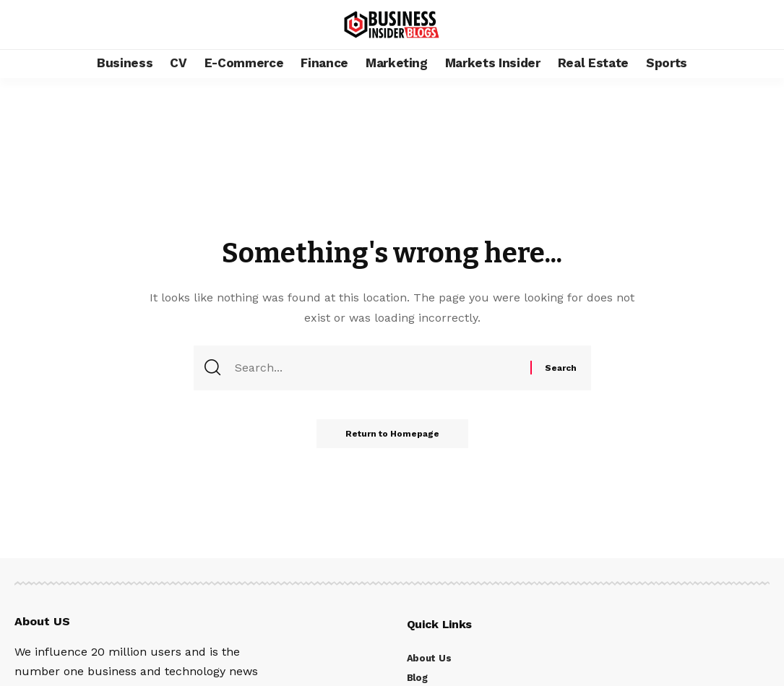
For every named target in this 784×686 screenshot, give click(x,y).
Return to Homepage (392, 434)
